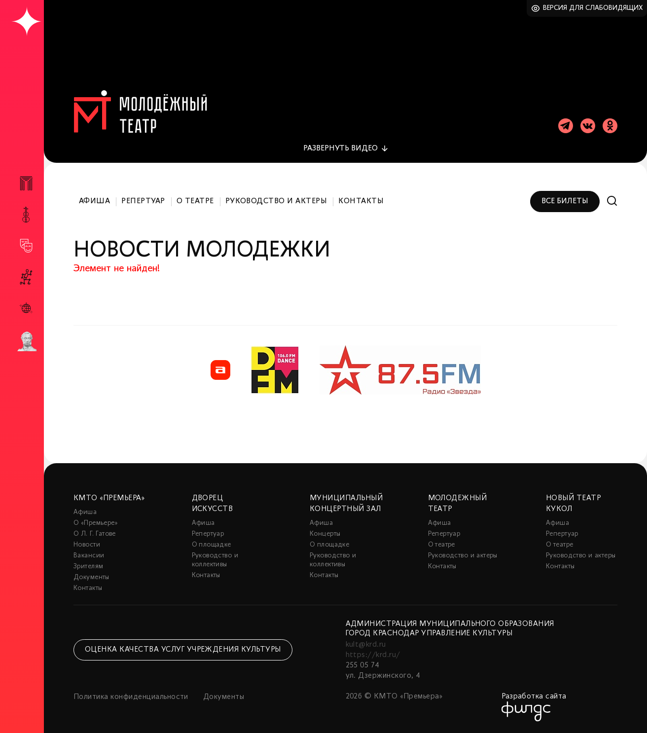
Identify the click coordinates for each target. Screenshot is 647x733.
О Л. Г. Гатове (94, 534)
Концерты (325, 534)
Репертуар (143, 201)
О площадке (211, 545)
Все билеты (564, 201)
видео (340, 148)
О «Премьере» (95, 523)
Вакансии (88, 555)
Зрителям (88, 566)
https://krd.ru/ (373, 655)
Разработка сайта (534, 696)
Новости (86, 545)
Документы (91, 577)
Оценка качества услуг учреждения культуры (183, 650)
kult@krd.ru (366, 645)
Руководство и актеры (276, 201)
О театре (195, 201)
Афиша (94, 201)
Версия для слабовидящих (593, 8)
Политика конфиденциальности (130, 697)
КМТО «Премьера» (108, 498)
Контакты (361, 201)
